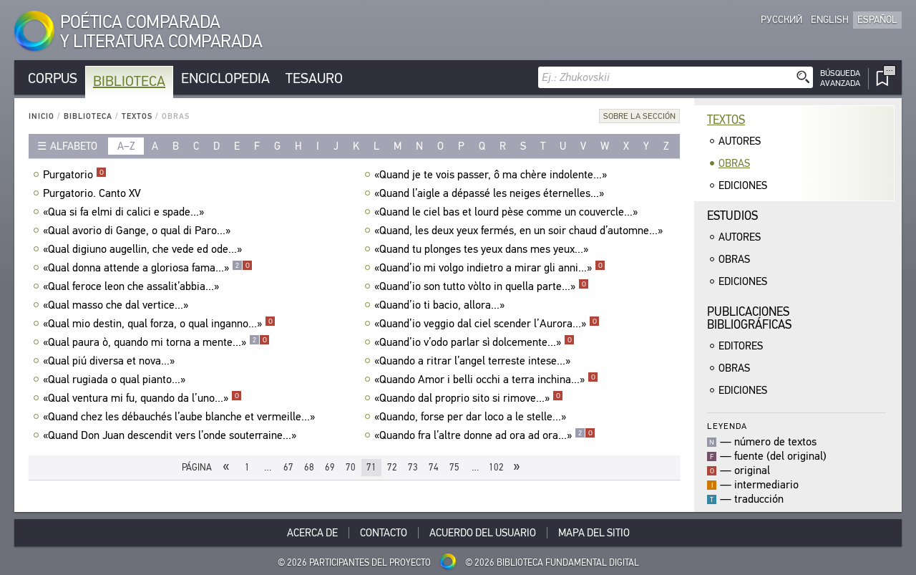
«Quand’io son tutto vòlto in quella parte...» (481, 286)
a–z (126, 146)
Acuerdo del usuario (482, 532)
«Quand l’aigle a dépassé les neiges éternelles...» (491, 193)
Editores (740, 345)
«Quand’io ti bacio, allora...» (441, 305)
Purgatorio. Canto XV (94, 193)
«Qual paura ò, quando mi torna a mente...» (156, 342)
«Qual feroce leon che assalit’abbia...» (133, 286)
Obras (734, 163)
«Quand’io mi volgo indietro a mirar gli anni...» (489, 267)
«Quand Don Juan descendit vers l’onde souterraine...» (171, 435)
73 (413, 467)
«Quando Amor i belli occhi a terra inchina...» (486, 379)
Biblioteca (129, 81)
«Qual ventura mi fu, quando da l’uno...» (142, 398)
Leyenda (727, 425)
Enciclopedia (225, 78)
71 (371, 467)
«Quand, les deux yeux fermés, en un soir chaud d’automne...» (520, 230)
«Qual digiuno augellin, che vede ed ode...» (144, 249)
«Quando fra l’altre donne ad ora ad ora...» (484, 435)
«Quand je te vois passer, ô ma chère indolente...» (492, 174)
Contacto (383, 532)
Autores (739, 141)
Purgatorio (75, 174)
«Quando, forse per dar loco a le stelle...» (472, 416)
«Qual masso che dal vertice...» (117, 305)
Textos (137, 116)
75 (454, 467)
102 (496, 467)
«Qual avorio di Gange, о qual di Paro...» (138, 230)
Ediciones (742, 185)
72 (392, 467)
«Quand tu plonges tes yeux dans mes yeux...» (483, 249)
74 (434, 467)
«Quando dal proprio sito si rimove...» (468, 398)
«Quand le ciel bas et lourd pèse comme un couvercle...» (507, 212)
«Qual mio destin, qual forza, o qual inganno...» (159, 323)
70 (351, 467)
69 (330, 467)
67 (288, 467)
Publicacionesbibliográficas (749, 318)
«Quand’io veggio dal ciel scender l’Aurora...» (487, 323)
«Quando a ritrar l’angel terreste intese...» (474, 360)
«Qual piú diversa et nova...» (110, 360)
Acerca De (312, 532)
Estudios (732, 215)
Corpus (52, 78)
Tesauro (314, 78)
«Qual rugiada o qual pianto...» (116, 379)
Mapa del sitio (594, 532)
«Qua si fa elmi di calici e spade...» (125, 212)
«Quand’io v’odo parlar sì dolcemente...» (474, 342)
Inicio (41, 116)
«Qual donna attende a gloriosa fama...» (148, 267)
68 (309, 467)
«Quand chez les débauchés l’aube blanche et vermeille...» (180, 416)
